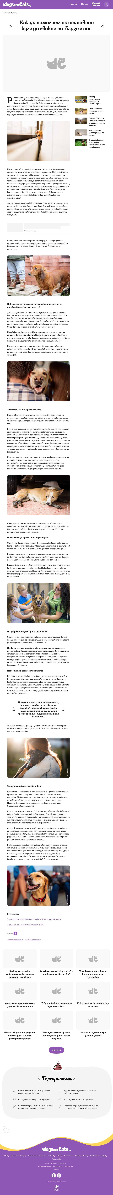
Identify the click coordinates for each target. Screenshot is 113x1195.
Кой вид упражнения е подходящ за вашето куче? (94, 100)
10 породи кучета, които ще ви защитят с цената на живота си (97, 143)
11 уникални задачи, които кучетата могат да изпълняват (93, 974)
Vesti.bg (78, 1156)
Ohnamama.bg (32, 1156)
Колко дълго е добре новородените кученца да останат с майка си (20, 974)
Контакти (63, 1163)
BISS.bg (104, 1156)
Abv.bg (6, 1156)
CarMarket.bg (95, 1156)
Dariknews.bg (68, 1156)
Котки (84, 3)
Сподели (12, 933)
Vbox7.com (14, 1156)
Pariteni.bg (51, 1156)
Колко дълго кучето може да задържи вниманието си (20, 1004)
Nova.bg (85, 1156)
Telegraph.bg (56, 1159)
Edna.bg (59, 1156)
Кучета (74, 3)
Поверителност (57, 1166)
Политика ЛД (68, 1166)
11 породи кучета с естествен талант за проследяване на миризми (97, 121)
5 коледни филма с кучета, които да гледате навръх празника (56, 1035)
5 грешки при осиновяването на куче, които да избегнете (34, 919)
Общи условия (63, 1181)
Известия (56, 1169)
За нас (47, 1163)
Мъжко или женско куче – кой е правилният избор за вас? (56, 972)
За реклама (54, 1163)
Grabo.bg (42, 1156)
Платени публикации (44, 1166)
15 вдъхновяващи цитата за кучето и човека (56, 1004)
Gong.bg (23, 1156)
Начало (6, 12)
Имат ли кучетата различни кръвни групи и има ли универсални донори (19, 1035)
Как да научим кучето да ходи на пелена (96, 132)
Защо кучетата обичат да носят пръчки (96, 110)
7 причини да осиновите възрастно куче (26, 924)
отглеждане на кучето (15, 939)
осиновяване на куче (33, 939)
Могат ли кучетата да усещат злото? (93, 1034)
